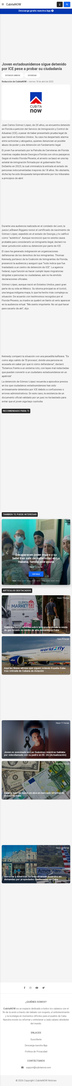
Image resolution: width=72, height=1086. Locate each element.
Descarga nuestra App (36, 1045)
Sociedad (32, 75)
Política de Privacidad (36, 1051)
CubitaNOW (13, 4)
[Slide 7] (43, 581)
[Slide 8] (48, 581)
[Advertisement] (36, 38)
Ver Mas (36, 574)
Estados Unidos (12, 75)
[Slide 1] (14, 581)
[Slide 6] (38, 581)
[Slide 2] (19, 581)
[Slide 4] (29, 581)
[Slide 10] (58, 581)
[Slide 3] (24, 581)
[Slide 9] (53, 581)
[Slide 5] (34, 581)
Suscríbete (36, 1039)
